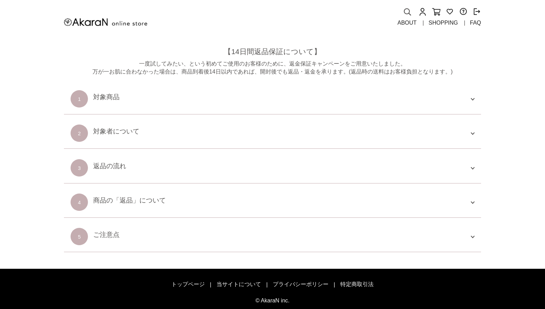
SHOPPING (443, 23)
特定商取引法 (357, 284)
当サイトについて (239, 284)
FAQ (475, 23)
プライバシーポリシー (300, 284)
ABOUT (406, 23)
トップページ (188, 284)
